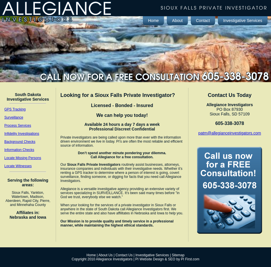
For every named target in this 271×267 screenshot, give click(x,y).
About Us (105, 255)
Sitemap (178, 255)
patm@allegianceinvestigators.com (229, 133)
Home (91, 255)
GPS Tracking (15, 109)
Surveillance (13, 117)
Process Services (17, 126)
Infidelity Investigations (21, 134)
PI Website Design (149, 259)
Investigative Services (152, 255)
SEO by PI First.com (183, 259)
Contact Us (123, 255)
